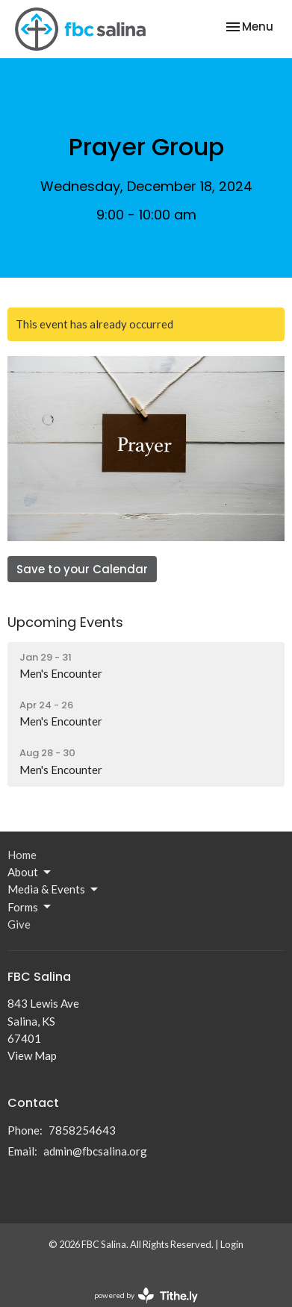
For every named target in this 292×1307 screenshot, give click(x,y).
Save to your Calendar (82, 569)
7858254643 (82, 1130)
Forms (30, 906)
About (30, 872)
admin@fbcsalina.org (95, 1151)
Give (19, 924)
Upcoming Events (65, 622)
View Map (32, 1055)
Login (231, 1244)
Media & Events (53, 889)
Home (22, 854)
